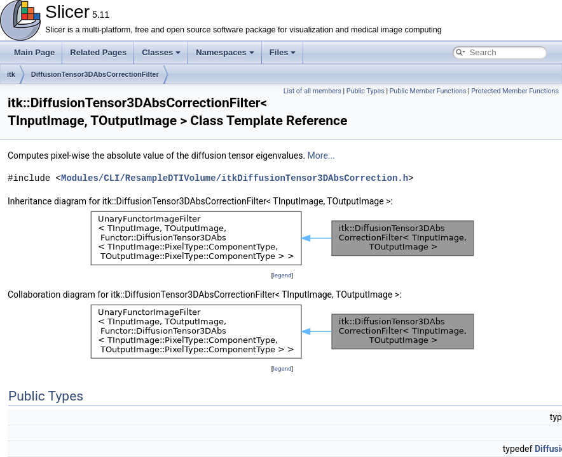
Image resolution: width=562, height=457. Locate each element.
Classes (161, 52)
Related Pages (98, 52)
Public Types (365, 91)
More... (321, 155)
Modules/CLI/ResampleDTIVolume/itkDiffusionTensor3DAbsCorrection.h (234, 178)
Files (283, 52)
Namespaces (225, 52)
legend (282, 275)
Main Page (34, 52)
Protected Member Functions (515, 91)
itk (11, 74)
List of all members (312, 91)
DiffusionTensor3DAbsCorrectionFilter (95, 74)
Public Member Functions (428, 91)
